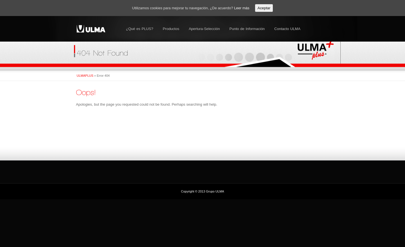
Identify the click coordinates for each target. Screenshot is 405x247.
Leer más (241, 8)
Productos (171, 29)
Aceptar (264, 8)
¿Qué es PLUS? (139, 29)
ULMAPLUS (85, 75)
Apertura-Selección (204, 29)
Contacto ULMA (287, 29)
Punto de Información (247, 29)
